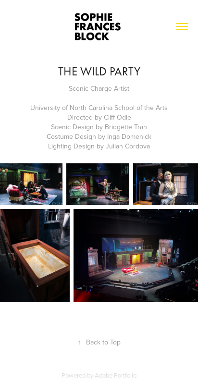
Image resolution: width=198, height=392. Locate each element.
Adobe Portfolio (115, 375)
